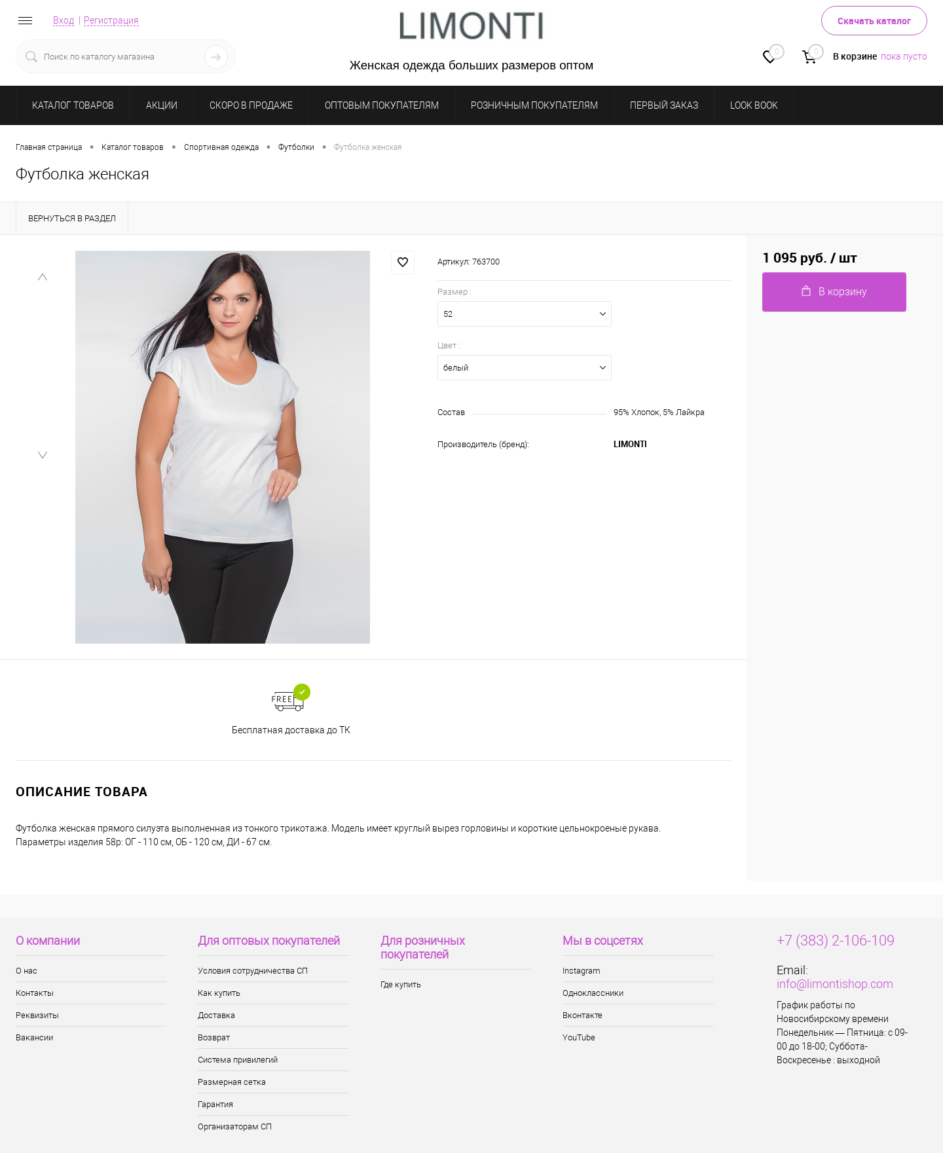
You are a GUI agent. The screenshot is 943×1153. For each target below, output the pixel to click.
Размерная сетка (232, 1082)
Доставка (216, 1015)
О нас (26, 971)
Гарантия (215, 1104)
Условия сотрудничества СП (253, 971)
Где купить (400, 984)
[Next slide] (42, 618)
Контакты (35, 993)
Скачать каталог (874, 20)
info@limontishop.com (835, 984)
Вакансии (34, 1037)
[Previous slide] (42, 277)
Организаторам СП (235, 1126)
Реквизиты (37, 1015)
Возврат (214, 1037)
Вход (63, 20)
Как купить (219, 993)
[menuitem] (42, 321)
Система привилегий (238, 1060)
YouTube (579, 1037)
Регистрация (111, 20)
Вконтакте (582, 1015)
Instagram (582, 971)
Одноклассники (593, 993)
